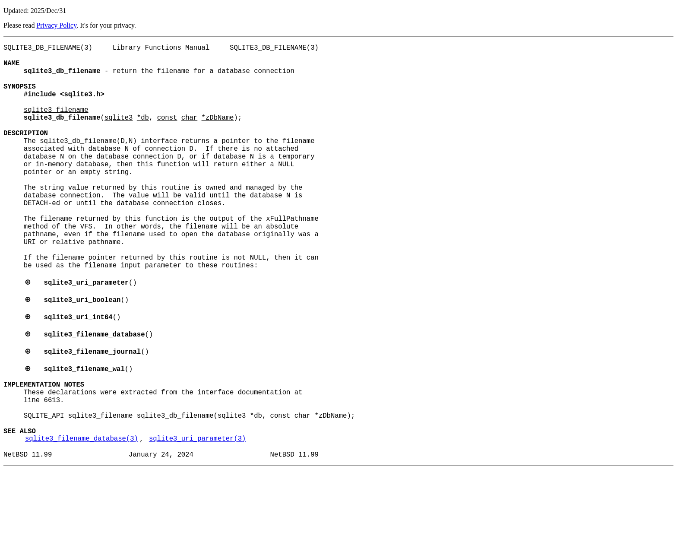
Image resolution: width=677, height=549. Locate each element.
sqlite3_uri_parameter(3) (197, 514)
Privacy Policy (56, 25)
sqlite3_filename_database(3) (81, 514)
